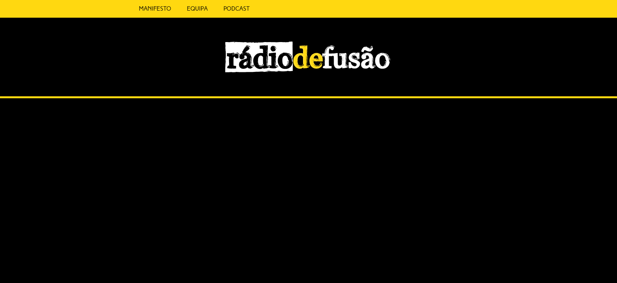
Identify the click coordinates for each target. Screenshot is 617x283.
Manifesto (138, 8)
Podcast (219, 8)
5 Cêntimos (249, 9)
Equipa (180, 8)
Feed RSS (501, 84)
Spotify (485, 81)
